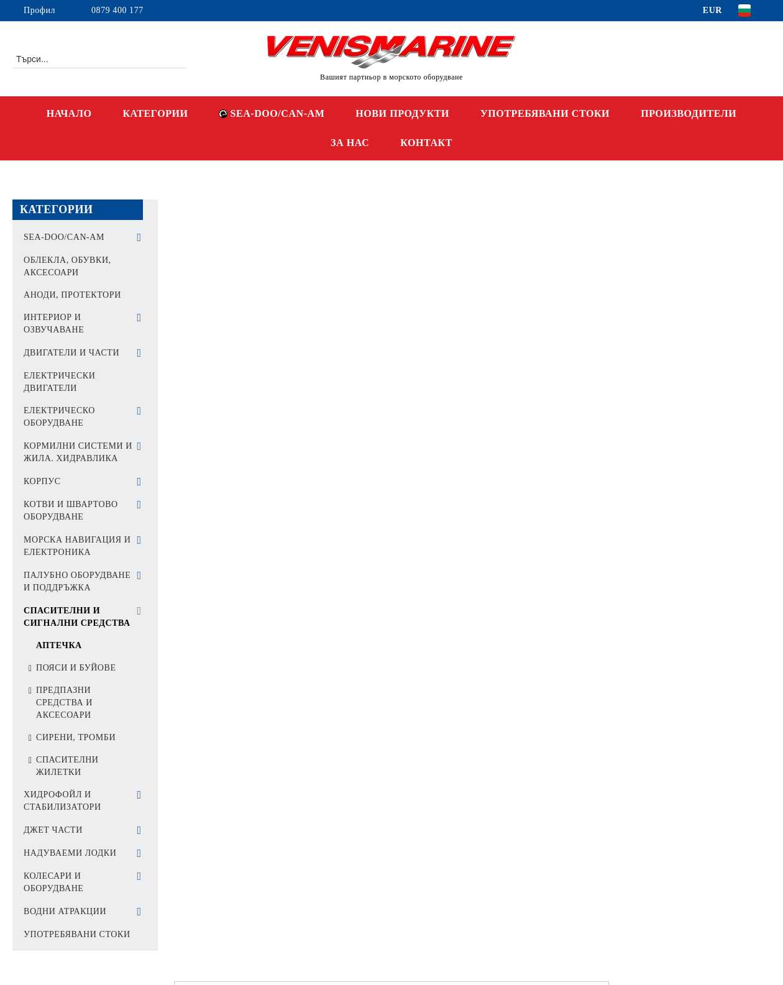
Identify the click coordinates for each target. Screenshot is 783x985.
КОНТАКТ (426, 142)
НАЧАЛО (69, 113)
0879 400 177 (117, 10)
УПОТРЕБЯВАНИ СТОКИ (545, 113)
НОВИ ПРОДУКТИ (402, 113)
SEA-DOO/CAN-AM (271, 113)
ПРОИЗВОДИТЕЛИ (688, 113)
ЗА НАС (350, 142)
